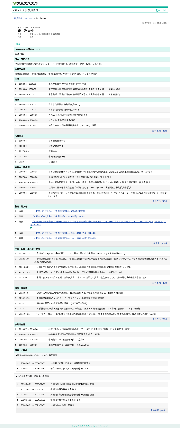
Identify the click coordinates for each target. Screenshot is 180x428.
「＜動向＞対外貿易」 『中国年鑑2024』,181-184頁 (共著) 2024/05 (63, 233)
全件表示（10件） (160, 201)
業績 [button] (18, 44)
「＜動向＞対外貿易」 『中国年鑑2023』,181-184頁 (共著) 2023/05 (63, 238)
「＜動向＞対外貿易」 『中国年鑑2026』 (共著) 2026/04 (58, 211)
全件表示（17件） (160, 283)
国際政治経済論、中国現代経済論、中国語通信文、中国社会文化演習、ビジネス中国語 (56, 74)
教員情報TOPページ (23, 18)
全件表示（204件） (160, 243)
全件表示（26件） (160, 319)
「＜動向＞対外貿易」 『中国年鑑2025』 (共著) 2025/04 (58, 216)
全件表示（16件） (159, 410)
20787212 (19, 54)
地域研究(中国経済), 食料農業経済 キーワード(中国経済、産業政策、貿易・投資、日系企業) (58, 64)
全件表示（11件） (160, 131)
